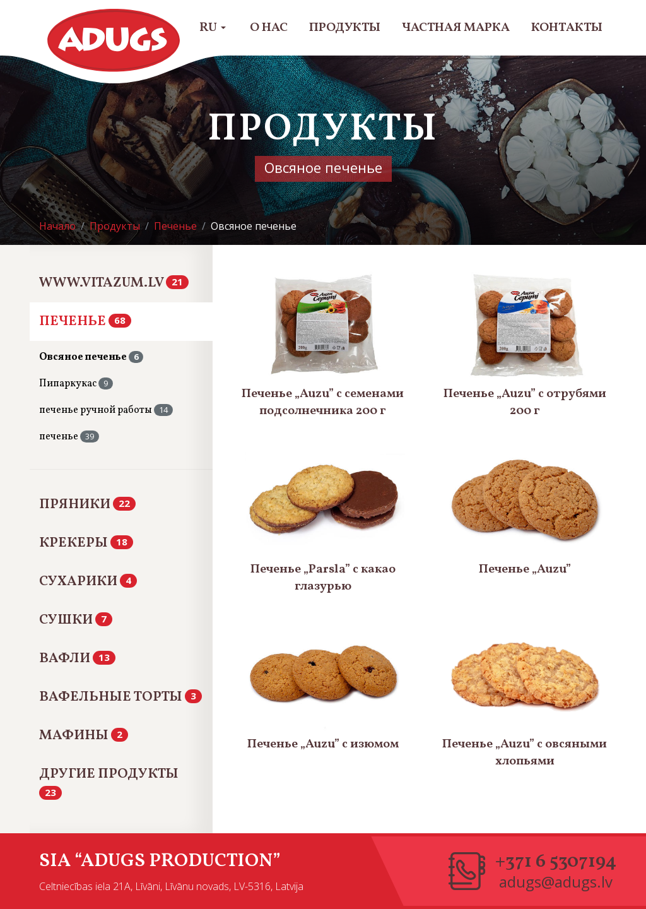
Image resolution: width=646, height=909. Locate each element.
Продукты (344, 28)
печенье (69, 437)
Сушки (75, 620)
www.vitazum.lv (114, 283)
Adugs (114, 40)
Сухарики (88, 581)
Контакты (566, 28)
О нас (269, 28)
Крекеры (86, 543)
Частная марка (456, 28)
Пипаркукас (76, 384)
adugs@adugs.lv (556, 881)
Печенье (85, 321)
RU (212, 28)
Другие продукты (109, 781)
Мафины (83, 736)
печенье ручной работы (106, 410)
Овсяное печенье (91, 357)
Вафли (77, 658)
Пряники (87, 504)
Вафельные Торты (120, 697)
